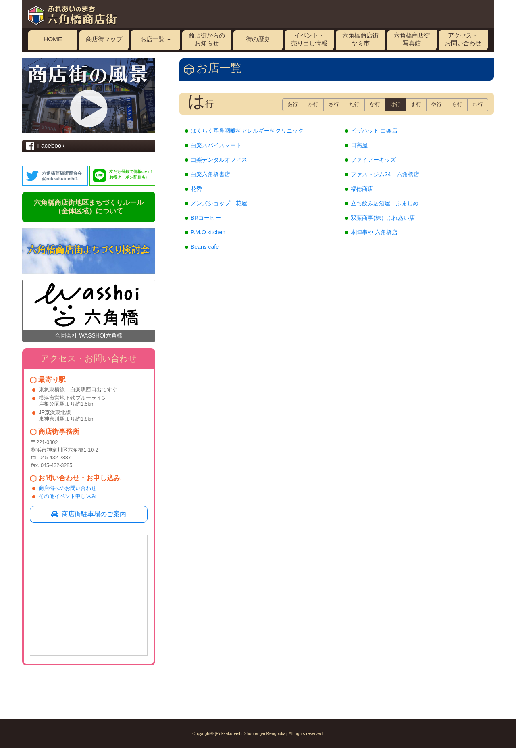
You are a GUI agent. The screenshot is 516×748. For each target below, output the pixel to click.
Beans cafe (205, 247)
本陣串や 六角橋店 (374, 232)
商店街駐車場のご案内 (88, 513)
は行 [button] (395, 104)
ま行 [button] (416, 104)
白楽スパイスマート (216, 145)
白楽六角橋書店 (210, 174)
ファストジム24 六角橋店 (385, 174)
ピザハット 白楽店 (374, 130)
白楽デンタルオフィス (219, 159)
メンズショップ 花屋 (219, 203)
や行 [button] (436, 104)
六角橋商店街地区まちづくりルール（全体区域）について (89, 207)
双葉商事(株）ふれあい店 (383, 218)
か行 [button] (313, 104)
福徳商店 (362, 188)
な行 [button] (375, 104)
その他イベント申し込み (67, 496)
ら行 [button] (457, 104)
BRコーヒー (206, 218)
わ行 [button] (477, 104)
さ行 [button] (334, 104)
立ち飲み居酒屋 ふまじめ (384, 203)
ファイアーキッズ (373, 159)
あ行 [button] (292, 104)
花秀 (196, 188)
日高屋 (359, 145)
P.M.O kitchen (208, 232)
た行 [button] (354, 104)
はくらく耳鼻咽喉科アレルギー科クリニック (247, 130)
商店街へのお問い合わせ (67, 488)
